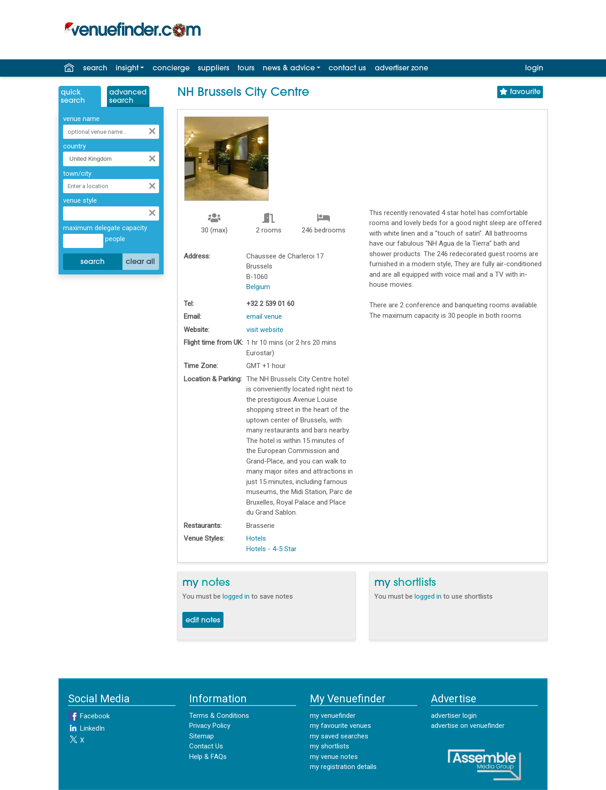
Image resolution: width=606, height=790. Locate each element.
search (95, 68)
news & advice (289, 68)
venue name (81, 119)
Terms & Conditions (219, 715)
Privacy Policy (209, 726)
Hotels (256, 538)
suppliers (213, 68)
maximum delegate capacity (105, 228)
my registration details (343, 767)
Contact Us (206, 746)
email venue (264, 316)
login (534, 68)
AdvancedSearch (128, 97)
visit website (264, 330)
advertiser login (454, 715)
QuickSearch (73, 97)
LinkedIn (86, 728)
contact (347, 68)
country (74, 146)
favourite (520, 92)
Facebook (89, 716)
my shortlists (329, 746)
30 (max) (214, 230)
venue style (80, 200)
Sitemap (201, 736)
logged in (236, 596)
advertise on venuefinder (468, 726)
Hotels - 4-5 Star (271, 549)
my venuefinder (333, 715)
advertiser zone (401, 68)
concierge (171, 68)
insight (127, 68)
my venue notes (334, 757)
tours (246, 68)
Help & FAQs (208, 757)
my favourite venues (340, 726)
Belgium (258, 287)
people (114, 239)
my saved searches (339, 736)
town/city (77, 173)
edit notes (203, 620)
